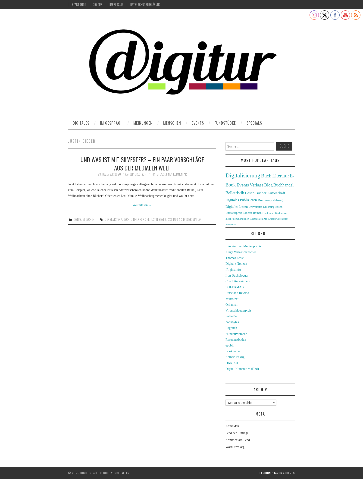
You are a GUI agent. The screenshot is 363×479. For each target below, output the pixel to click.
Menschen (172, 123)
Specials (254, 123)
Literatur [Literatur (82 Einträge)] (280, 175)
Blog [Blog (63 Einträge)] (268, 185)
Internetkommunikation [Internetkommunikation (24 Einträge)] (237, 218)
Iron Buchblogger (236, 275)
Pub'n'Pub (231, 316)
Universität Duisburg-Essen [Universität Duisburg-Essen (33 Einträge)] (266, 206)
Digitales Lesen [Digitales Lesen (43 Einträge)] (236, 206)
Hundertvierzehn (236, 334)
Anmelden (232, 426)
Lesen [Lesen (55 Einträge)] (250, 193)
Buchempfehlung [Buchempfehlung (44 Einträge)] (270, 200)
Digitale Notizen (236, 263)
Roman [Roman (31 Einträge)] (257, 212)
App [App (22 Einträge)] (265, 218)
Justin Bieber (158, 219)
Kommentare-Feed (237, 440)
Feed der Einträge (237, 433)
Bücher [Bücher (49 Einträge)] (260, 193)
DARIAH (231, 363)
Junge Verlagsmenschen (241, 252)
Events (198, 123)
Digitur (97, 4)
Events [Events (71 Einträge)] (243, 185)
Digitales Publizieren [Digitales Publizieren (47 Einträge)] (241, 200)
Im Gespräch (111, 123)
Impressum (116, 4)
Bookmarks (233, 351)
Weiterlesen (142, 205)
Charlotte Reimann (237, 281)
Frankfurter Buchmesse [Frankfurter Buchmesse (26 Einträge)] (274, 212)
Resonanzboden (235, 339)
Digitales (81, 123)
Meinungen (143, 123)
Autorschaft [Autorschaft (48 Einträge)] (276, 193)
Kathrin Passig (234, 357)
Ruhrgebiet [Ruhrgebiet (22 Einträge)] (230, 224)
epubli (229, 345)
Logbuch (231, 328)
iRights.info (233, 269)
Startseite (79, 4)
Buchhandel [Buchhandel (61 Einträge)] (283, 185)
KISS (169, 219)
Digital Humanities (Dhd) (242, 369)
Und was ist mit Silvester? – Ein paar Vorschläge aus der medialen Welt (142, 163)
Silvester (186, 219)
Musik (176, 219)
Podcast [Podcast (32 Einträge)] (247, 212)
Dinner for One (140, 219)
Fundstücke (225, 123)
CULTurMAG (234, 287)
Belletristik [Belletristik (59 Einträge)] (234, 193)
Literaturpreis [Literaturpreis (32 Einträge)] (233, 212)
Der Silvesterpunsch (117, 219)
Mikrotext (231, 299)
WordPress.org (234, 447)
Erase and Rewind (237, 293)
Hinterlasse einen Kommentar (169, 174)
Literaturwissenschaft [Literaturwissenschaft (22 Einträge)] (278, 218)
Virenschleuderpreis (238, 310)
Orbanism (231, 304)
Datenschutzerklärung (145, 4)
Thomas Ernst (234, 258)
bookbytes (232, 322)
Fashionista (268, 473)
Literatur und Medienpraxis (243, 246)
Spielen (197, 219)
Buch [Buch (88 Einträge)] (266, 176)
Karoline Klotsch (135, 174)
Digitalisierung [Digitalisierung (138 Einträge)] (242, 175)
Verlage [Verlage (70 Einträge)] (256, 185)
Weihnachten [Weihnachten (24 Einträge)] (256, 218)
